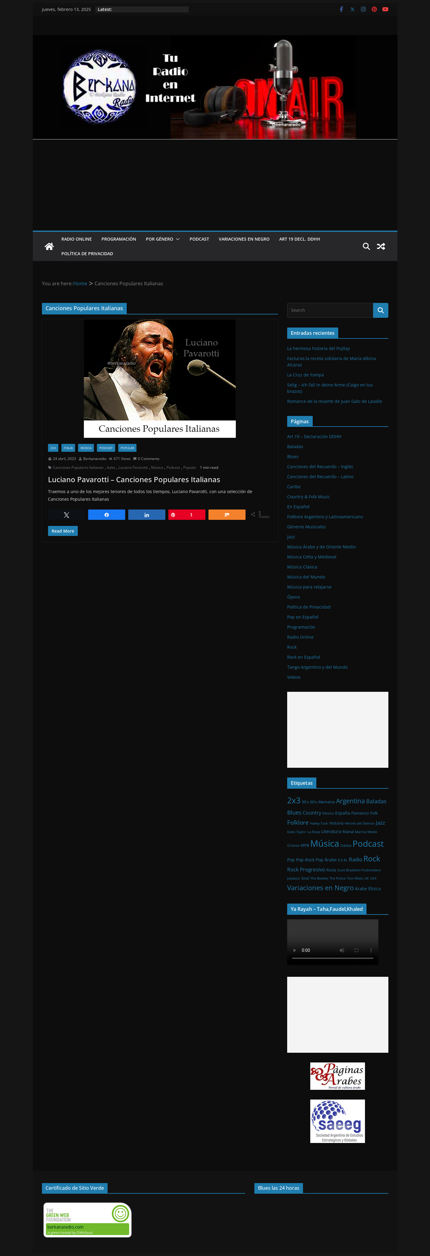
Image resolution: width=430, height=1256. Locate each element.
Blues (292, 456)
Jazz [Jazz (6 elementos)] (380, 822)
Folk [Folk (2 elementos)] (374, 813)
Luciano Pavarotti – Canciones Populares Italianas (134, 479)
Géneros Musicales (306, 527)
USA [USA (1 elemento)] (373, 878)
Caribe (294, 486)
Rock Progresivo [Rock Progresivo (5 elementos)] (306, 869)
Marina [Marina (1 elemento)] (360, 832)
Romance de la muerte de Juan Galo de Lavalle (334, 401)
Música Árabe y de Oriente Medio (321, 547)
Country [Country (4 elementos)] (312, 812)
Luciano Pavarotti (133, 467)
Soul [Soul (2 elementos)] (305, 878)
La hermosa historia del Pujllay (318, 348)
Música (86, 448)
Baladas (295, 446)
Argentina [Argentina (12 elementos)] (350, 801)
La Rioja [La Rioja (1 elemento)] (314, 832)
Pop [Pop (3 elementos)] (291, 860)
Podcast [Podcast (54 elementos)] (368, 843)
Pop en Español (302, 617)
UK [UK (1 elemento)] (366, 878)
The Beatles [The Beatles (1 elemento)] (319, 878)
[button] (176, 239)
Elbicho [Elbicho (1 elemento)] (328, 813)
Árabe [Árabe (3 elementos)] (361, 888)
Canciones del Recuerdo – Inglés (320, 466)
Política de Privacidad (87, 253)
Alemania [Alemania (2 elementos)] (326, 802)
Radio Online (76, 239)
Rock (292, 647)
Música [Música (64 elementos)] (324, 843)
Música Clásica (302, 567)
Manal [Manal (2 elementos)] (348, 831)
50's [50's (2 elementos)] (305, 802)
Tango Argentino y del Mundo (317, 667)
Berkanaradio (94, 458)
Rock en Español (303, 657)
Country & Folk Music (308, 496)
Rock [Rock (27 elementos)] (371, 858)
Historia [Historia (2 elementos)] (336, 823)
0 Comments (146, 458)
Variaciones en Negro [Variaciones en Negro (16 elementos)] (320, 887)
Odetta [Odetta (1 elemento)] (345, 845)
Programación (118, 239)
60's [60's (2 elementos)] (313, 802)
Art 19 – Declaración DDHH (314, 436)
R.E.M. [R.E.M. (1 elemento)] (343, 860)
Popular (127, 448)
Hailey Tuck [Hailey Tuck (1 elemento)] (319, 823)
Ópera (293, 597)
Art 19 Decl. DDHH (299, 239)
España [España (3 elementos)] (342, 813)
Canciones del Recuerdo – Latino (320, 476)
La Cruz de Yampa (305, 375)
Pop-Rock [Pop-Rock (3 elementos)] (305, 860)
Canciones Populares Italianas (78, 467)
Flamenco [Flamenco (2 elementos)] (360, 813)
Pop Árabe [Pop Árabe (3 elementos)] (326, 860)
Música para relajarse (309, 587)
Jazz (291, 537)
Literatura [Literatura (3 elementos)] (331, 831)
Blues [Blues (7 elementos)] (294, 812)
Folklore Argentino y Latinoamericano (325, 517)
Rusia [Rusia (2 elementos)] (331, 870)
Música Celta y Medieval (311, 557)
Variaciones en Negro (244, 239)
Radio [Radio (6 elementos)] (355, 859)
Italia (68, 448)
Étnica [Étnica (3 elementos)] (374, 888)
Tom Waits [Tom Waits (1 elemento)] (355, 878)
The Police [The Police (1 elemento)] (337, 878)
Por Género (159, 239)
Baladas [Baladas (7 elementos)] (376, 801)
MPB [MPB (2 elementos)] (305, 845)
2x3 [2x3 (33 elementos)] (294, 800)
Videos (294, 677)
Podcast (199, 239)
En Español (298, 507)
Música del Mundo (306, 577)
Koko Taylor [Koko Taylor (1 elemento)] (296, 832)
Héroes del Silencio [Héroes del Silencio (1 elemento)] (360, 823)
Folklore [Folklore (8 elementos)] (298, 822)
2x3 (53, 448)
